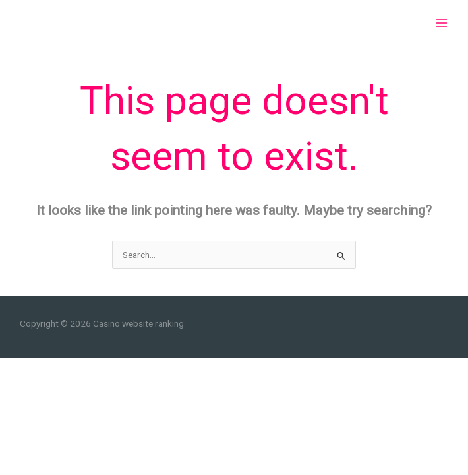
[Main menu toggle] (441, 23)
